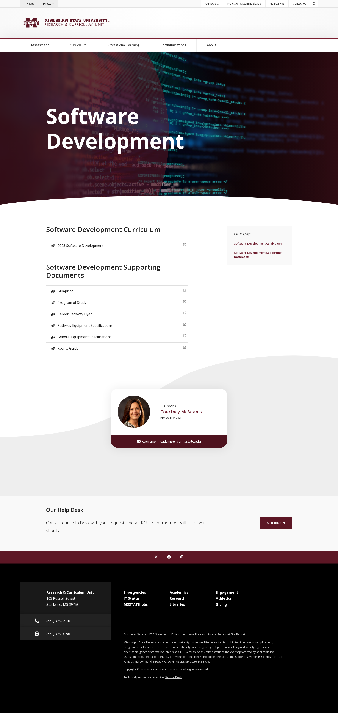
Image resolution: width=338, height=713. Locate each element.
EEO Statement (159, 634)
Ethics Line (178, 634)
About (211, 45)
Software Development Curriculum (258, 243)
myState (32, 3)
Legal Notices (196, 634)
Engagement (227, 592)
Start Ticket (276, 523)
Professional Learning (123, 45)
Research (177, 598)
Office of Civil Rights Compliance (255, 657)
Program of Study (122, 302)
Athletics (224, 598)
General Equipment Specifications (122, 336)
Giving (221, 604)
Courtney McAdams (181, 412)
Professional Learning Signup (244, 4)
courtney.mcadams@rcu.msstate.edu (169, 441)
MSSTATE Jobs (136, 604)
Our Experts (212, 4)
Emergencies (135, 592)
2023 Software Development (122, 245)
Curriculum (78, 45)
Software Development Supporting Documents (258, 255)
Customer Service (135, 634)
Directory (50, 3)
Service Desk (173, 677)
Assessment (40, 45)
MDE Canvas (277, 4)
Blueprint (122, 290)
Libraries (177, 604)
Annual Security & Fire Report (226, 634)
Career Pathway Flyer (122, 313)
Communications (173, 45)
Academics (179, 592)
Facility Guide (122, 348)
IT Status (131, 598)
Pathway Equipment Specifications (122, 325)
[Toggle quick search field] (314, 3)
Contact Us (299, 4)
